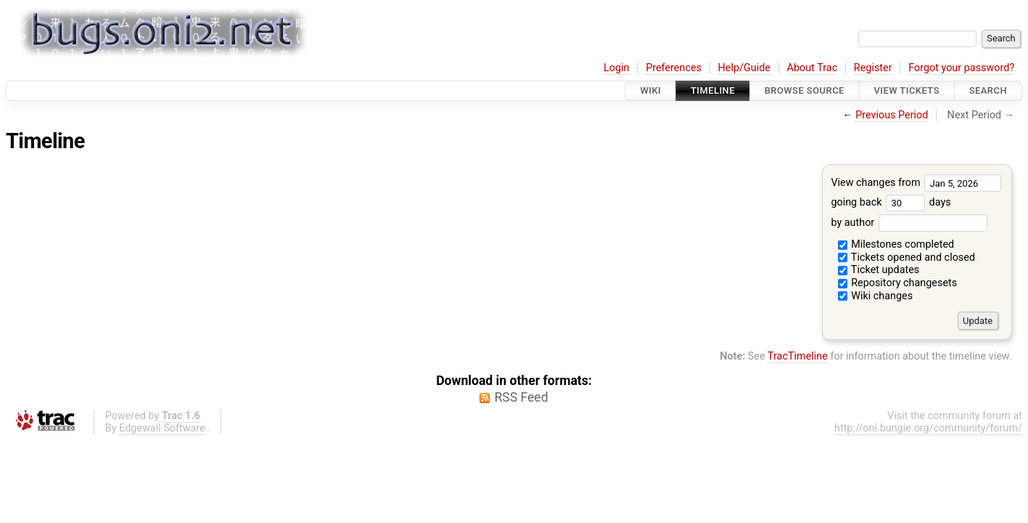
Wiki (650, 90)
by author (909, 222)
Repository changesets (898, 283)
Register (873, 68)
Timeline (713, 90)
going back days (890, 202)
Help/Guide (744, 68)
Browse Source (804, 90)
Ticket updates (879, 270)
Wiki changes (875, 296)
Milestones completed (896, 244)
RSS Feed (521, 397)
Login (617, 68)
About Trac (812, 68)
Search (988, 90)
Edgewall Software (162, 428)
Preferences (674, 68)
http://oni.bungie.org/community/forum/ (928, 428)
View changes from (916, 183)
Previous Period (891, 115)
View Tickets (906, 90)
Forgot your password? (961, 68)
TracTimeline (798, 356)
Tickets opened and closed (906, 257)
